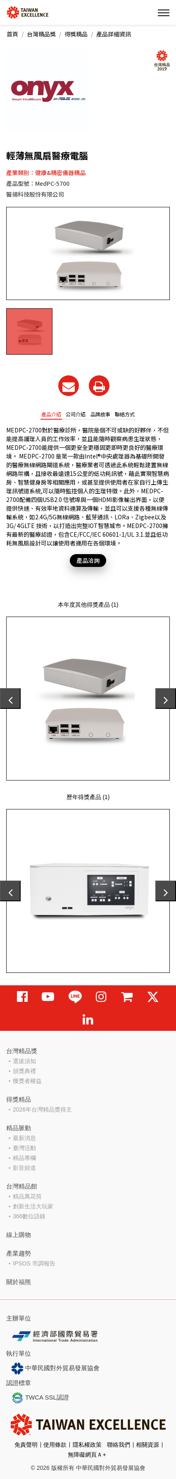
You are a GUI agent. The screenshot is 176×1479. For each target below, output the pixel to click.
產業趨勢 (18, 1253)
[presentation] (10, 698)
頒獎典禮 (24, 1071)
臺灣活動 (24, 1148)
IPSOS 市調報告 (34, 1263)
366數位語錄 (29, 1216)
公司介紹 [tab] (76, 414)
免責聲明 (26, 1444)
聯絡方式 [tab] (125, 414)
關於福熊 (18, 1282)
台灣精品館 (21, 1186)
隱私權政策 (87, 1444)
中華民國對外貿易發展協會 (55, 1368)
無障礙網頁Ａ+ (87, 1454)
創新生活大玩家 (33, 1206)
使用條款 (55, 1444)
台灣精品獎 (41, 34)
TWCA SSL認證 (40, 1398)
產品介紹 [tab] (51, 414)
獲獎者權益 (27, 1081)
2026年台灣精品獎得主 (42, 1109)
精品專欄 (24, 1158)
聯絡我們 (118, 1444)
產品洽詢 (88, 560)
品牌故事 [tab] (100, 414)
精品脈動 (18, 1128)
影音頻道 (24, 1168)
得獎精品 (76, 34)
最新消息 (24, 1138)
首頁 (12, 34)
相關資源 (147, 1444)
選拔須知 (24, 1061)
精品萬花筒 (27, 1196)
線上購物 (18, 1235)
